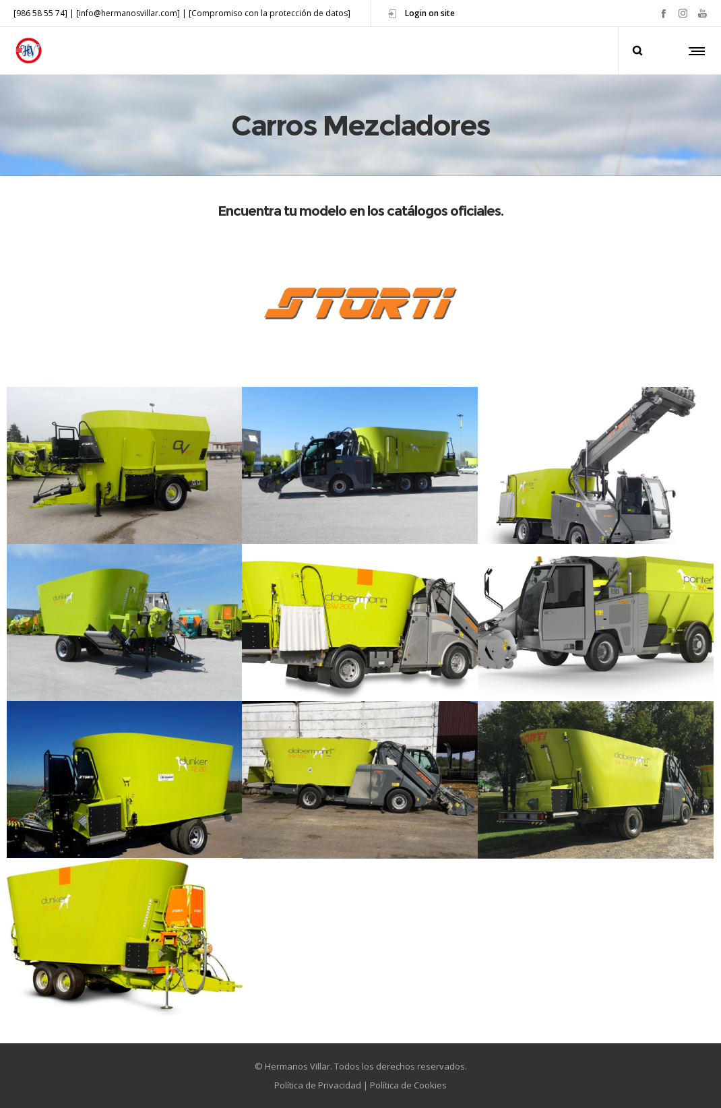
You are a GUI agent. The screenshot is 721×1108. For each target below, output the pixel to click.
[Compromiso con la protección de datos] (269, 13)
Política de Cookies (408, 1085)
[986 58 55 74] (40, 13)
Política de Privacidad (317, 1085)
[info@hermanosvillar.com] (128, 13)
